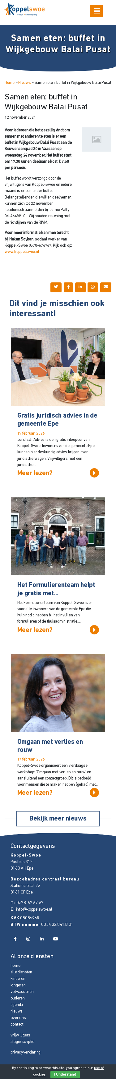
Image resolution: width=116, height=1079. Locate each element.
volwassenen (22, 992)
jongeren (18, 985)
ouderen (18, 998)
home (15, 965)
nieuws (17, 1011)
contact (17, 1024)
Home (10, 83)
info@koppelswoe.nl (34, 909)
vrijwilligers (21, 1035)
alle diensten (21, 972)
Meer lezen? (58, 473)
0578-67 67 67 (30, 903)
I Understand (65, 1075)
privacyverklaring (26, 1052)
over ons (18, 1018)
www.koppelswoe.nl (22, 252)
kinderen (18, 978)
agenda (17, 1005)
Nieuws (24, 83)
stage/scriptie (22, 1042)
